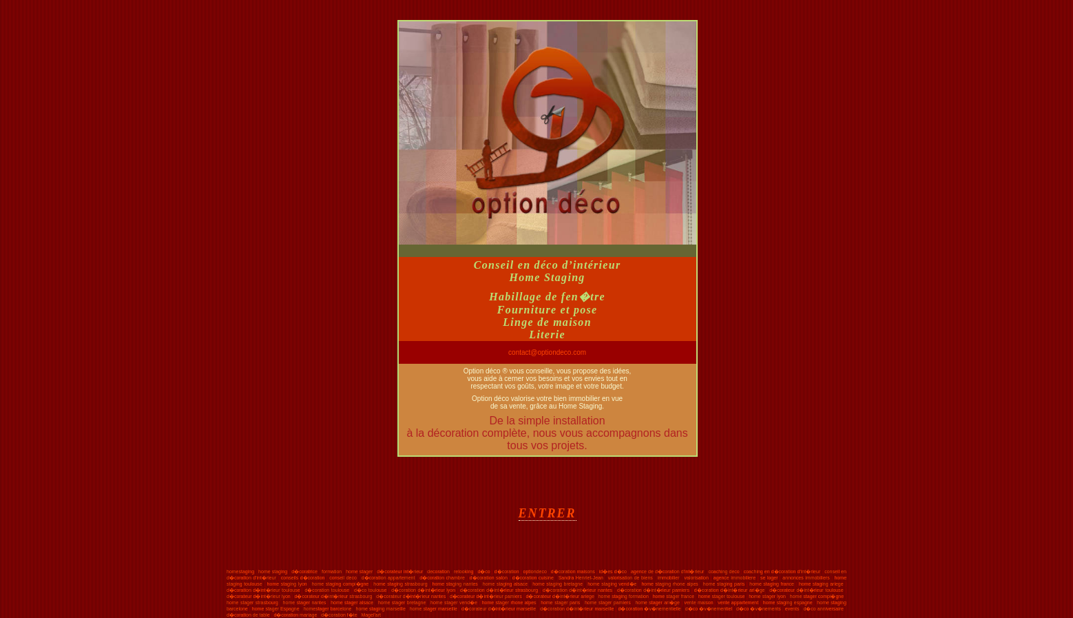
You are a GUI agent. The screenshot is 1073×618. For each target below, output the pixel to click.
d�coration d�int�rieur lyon (423, 590)
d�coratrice (304, 571)
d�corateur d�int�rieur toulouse (806, 590)
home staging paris (723, 583)
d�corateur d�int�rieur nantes (411, 596)
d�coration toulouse (326, 590)
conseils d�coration (303, 577)
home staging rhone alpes (669, 583)
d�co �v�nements (758, 608)
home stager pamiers (608, 602)
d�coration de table (248, 614)
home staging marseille (380, 608)
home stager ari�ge (657, 602)
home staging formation (623, 596)
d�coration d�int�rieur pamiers (653, 590)
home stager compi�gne (817, 596)
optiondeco (535, 571)
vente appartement (738, 602)
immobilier (669, 577)
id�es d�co (613, 571)
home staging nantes (455, 583)
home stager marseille (433, 608)
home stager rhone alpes (509, 602)
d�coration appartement (388, 577)
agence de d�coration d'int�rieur (667, 571)
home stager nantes (304, 602)
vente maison (698, 602)
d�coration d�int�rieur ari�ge (729, 590)
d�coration (506, 571)
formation (332, 571)
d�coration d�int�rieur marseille (577, 608)
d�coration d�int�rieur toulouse (263, 590)
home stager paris (560, 602)
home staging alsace (505, 583)
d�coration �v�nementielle (649, 608)
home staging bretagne (557, 583)
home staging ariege (821, 583)
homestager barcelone (328, 608)
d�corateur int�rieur (400, 571)
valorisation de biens (630, 577)
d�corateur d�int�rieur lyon (259, 596)
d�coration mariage (295, 614)
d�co (483, 571)
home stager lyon (767, 596)
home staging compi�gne (340, 583)
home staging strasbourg (400, 583)
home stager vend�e (453, 602)
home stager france (673, 596)
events (792, 608)
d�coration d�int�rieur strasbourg (499, 590)
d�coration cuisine (533, 577)
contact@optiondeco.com (547, 352)
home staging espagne (788, 602)
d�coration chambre (442, 577)
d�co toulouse (370, 590)
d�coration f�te (339, 614)
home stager (359, 571)
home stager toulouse (721, 596)
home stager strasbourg (252, 602)
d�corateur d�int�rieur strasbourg (334, 596)
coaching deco (723, 571)
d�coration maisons (573, 571)
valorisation (696, 577)
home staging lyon (287, 583)
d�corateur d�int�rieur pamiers (486, 596)
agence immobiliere (734, 577)
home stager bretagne (402, 602)
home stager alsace (352, 602)
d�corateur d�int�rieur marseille (498, 608)
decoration (438, 571)
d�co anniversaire (823, 608)
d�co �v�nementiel (708, 608)
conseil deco (343, 577)
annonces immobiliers (805, 577)
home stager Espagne (276, 608)
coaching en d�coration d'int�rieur (782, 571)
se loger (769, 577)
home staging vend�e (611, 583)
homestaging (240, 571)
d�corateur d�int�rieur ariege (560, 596)
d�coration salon (489, 577)
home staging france (771, 583)
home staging (272, 571)
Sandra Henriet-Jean (581, 577)
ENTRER (547, 513)
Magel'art (371, 614)
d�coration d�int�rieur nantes (577, 590)
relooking (463, 571)
